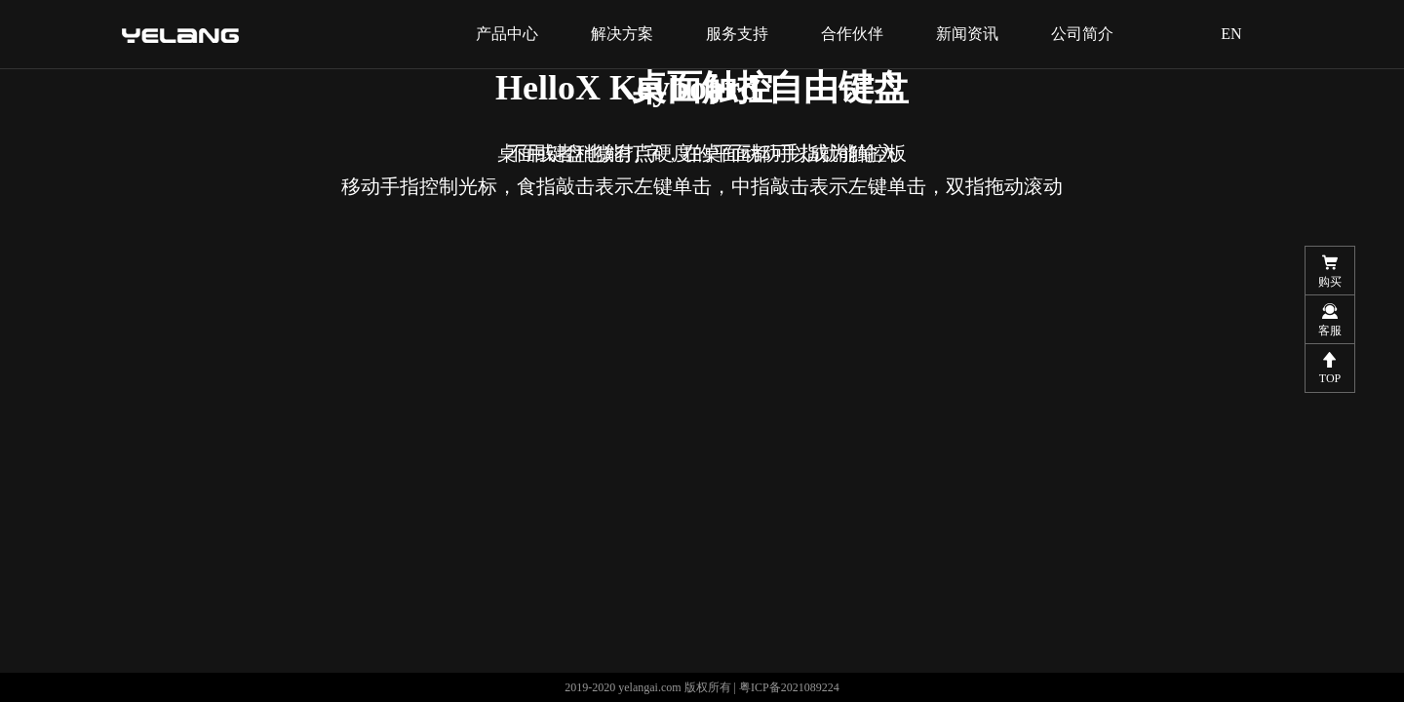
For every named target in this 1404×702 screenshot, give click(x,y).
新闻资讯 (967, 33)
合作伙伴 (852, 33)
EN (1231, 33)
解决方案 (622, 33)
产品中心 (507, 33)
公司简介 (1082, 33)
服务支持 (737, 33)
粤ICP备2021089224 (789, 687)
